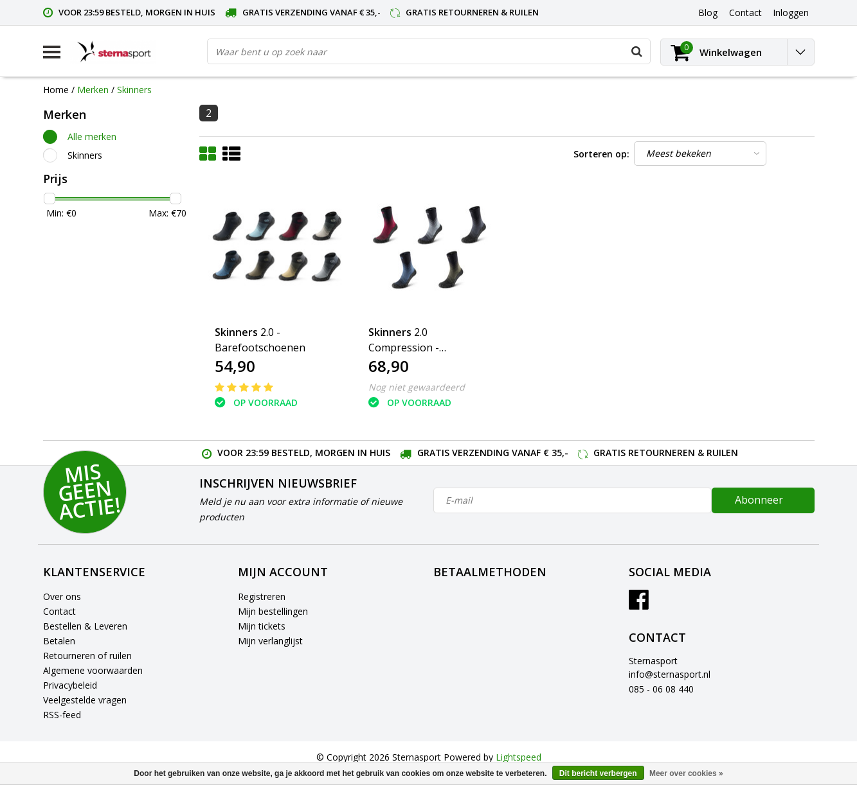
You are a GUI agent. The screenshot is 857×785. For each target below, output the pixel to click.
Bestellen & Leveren (85, 626)
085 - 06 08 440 (661, 689)
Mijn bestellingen (273, 611)
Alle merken (92, 136)
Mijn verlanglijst (270, 641)
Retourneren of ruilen (87, 655)
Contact (59, 611)
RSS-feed (62, 715)
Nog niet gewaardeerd (416, 387)
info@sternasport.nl (669, 674)
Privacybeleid (70, 685)
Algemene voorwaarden (93, 670)
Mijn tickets (261, 626)
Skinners (134, 90)
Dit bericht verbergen (598, 773)
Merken (93, 90)
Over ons (62, 596)
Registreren (261, 596)
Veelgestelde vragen (85, 700)
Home (56, 90)
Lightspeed (518, 757)
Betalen (59, 641)
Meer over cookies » (686, 773)
